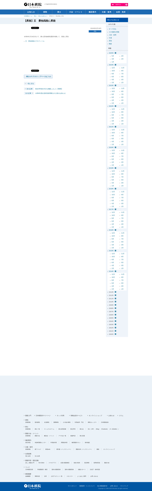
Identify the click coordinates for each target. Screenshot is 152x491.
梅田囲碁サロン (76, 442)
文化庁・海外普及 (95, 469)
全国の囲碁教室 (65, 462)
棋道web (47, 449)
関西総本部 (64, 442)
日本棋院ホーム (28, 16)
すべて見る (112, 29)
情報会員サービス (76, 415)
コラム (121, 415)
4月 (122, 56)
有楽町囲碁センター (40, 442)
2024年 (111, 65)
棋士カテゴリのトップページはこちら (38, 76)
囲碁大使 (106, 462)
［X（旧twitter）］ (114, 429)
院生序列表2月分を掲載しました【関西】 (43, 89)
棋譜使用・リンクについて (87, 486)
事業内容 (37, 476)
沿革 (45, 476)
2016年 (111, 230)
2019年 (111, 168)
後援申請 (72, 436)
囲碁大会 (37, 436)
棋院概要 (28, 474)
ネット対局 (60, 415)
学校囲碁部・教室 (42, 469)
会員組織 (28, 454)
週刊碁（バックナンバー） (64, 449)
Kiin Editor (41, 462)
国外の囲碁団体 (69, 469)
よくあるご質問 (81, 476)
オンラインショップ (95, 415)
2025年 (111, 53)
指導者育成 (97, 462)
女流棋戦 (46, 422)
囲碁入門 (28, 415)
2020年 (111, 147)
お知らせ (111, 415)
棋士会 (82, 429)
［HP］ (92, 429)
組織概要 (27, 476)
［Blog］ (97, 429)
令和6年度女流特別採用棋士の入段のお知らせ (45, 93)
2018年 (111, 189)
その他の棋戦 (66, 422)
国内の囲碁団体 (56, 469)
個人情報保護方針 (102, 486)
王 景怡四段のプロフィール (34, 41)
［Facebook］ (104, 429)
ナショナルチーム (49, 429)
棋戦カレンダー (92, 422)
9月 (122, 71)
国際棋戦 (56, 422)
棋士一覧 (37, 429)
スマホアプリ (52, 462)
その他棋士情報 (114, 32)
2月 (122, 59)
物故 (110, 44)
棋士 (35, 16)
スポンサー (70, 476)
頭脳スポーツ (82, 469)
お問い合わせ (94, 476)
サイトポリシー (72, 486)
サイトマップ (124, 486)
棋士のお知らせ (42, 16)
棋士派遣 (82, 436)
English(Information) (51, 4)
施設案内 (28, 440)
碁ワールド (38, 449)
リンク (27, 467)
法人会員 (37, 456)
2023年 (111, 85)
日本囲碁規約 (105, 422)
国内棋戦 (37, 422)
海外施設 (87, 442)
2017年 (111, 209)
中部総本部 (53, 442)
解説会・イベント (49, 436)
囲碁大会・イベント (32, 433)
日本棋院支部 (29, 469)
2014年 (111, 271)
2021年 (111, 127)
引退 (110, 38)
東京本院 (27, 442)
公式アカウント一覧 (56, 476)
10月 (113, 71)
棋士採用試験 (62, 429)
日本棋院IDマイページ (43, 415)
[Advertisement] (117, 351)
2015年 (111, 251)
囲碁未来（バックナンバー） (84, 449)
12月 (113, 68)
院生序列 (72, 429)
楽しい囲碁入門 (29, 462)
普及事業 (86, 462)
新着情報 (27, 422)
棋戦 (26, 420)
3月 (113, 59)
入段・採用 (112, 35)
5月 (113, 56)
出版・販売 (29, 447)
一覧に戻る (30, 83)
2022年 (111, 106)
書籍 (98, 449)
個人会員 (27, 456)
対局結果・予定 (79, 422)
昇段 (95, 31)
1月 (113, 62)
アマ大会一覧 (62, 436)
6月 (113, 76)
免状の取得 (77, 462)
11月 (122, 68)
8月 (113, 73)
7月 (122, 73)
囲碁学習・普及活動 (32, 460)
